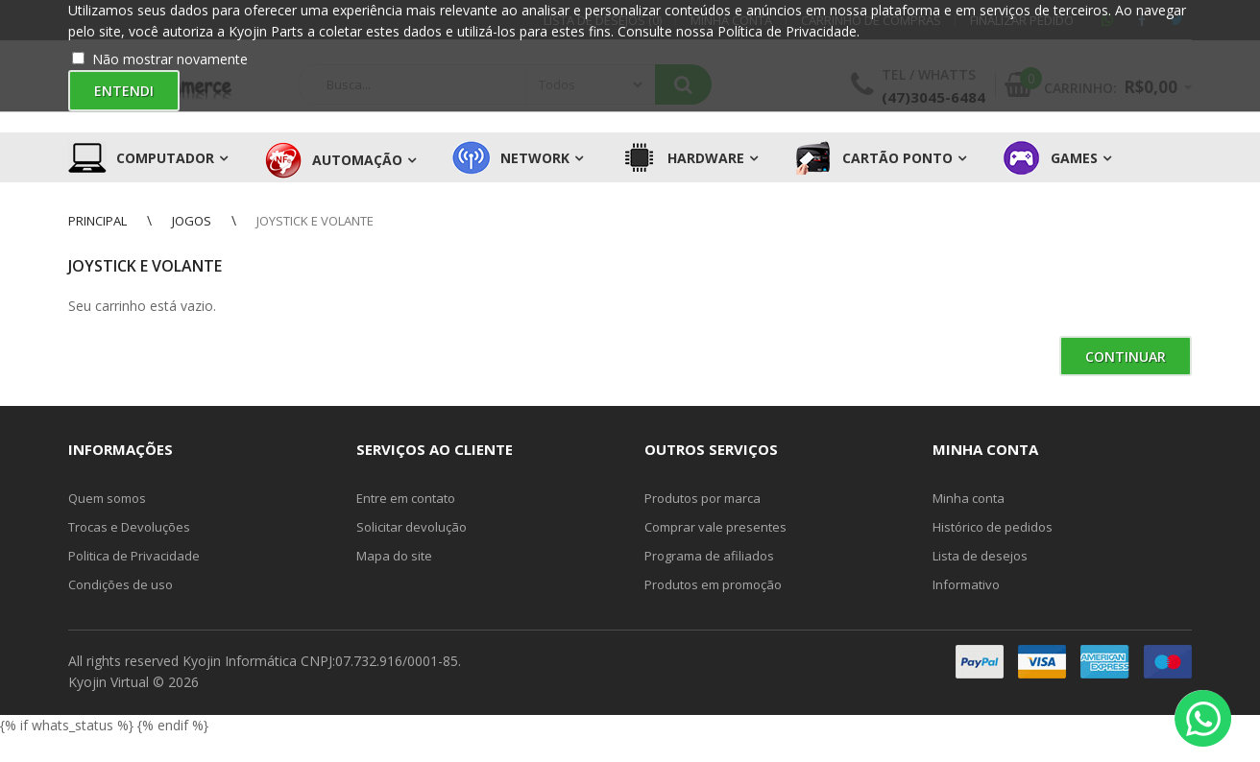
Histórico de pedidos (993, 527)
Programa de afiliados (709, 555)
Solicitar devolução (411, 527)
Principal (97, 220)
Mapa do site (394, 555)
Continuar (1125, 356)
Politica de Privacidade (134, 555)
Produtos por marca (702, 498)
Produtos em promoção (713, 584)
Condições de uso (120, 584)
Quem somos (107, 498)
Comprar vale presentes (715, 527)
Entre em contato (405, 498)
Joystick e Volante (315, 220)
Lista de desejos (980, 555)
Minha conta (969, 498)
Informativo (966, 584)
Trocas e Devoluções (129, 527)
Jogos (191, 220)
